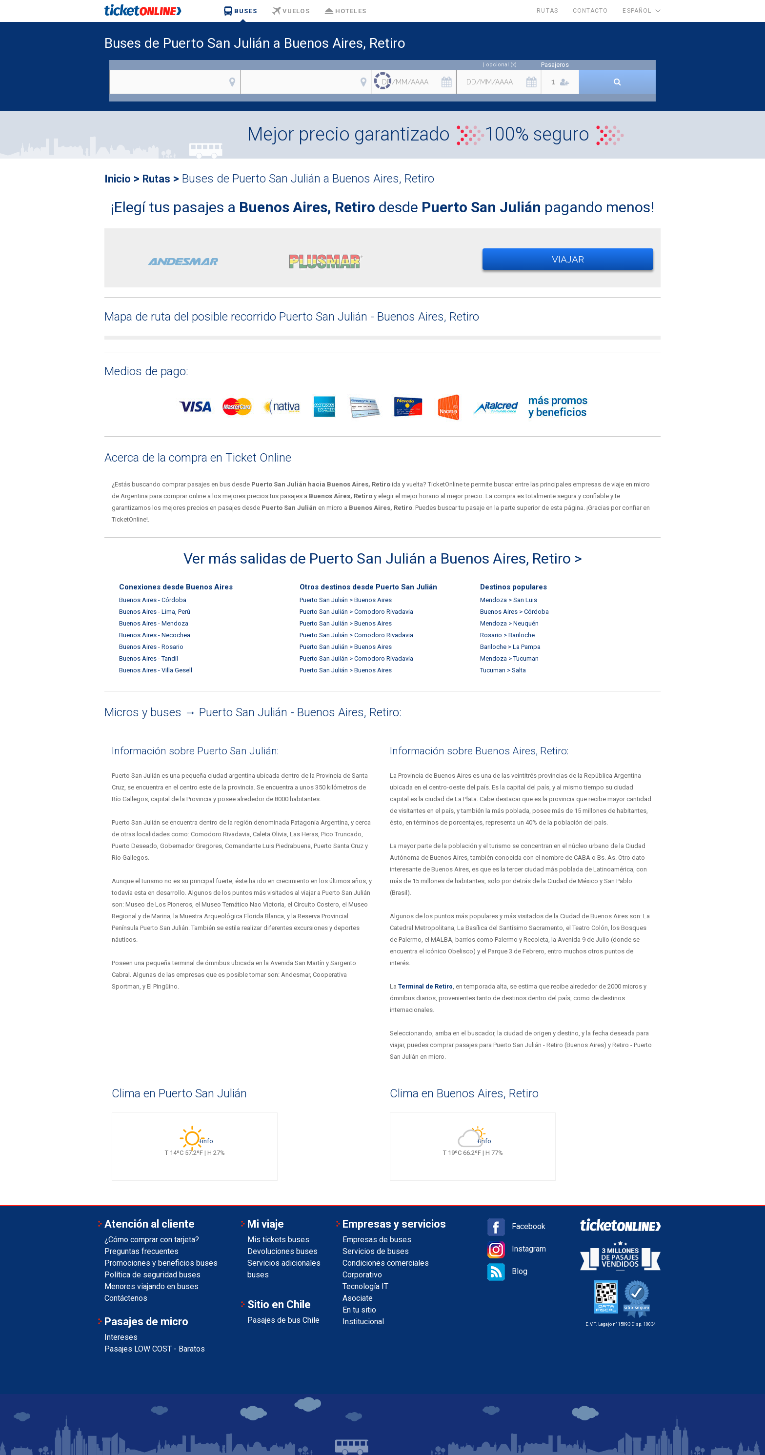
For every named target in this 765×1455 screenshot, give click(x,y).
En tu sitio (359, 1309)
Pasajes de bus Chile (283, 1320)
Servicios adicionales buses (284, 1268)
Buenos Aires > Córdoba (514, 611)
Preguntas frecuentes (141, 1251)
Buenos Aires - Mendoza (153, 623)
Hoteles (345, 11)
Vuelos (291, 11)
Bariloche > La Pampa (510, 646)
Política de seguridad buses (152, 1274)
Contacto (590, 10)
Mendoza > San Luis (508, 600)
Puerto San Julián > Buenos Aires (346, 600)
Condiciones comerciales (385, 1263)
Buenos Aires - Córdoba (152, 600)
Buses (240, 11)
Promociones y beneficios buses (161, 1263)
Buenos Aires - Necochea (154, 635)
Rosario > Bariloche (507, 635)
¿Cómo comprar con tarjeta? (151, 1239)
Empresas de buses (376, 1239)
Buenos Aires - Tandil (148, 658)
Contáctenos (125, 1298)
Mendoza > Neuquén (509, 623)
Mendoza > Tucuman (509, 658)
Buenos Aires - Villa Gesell (155, 670)
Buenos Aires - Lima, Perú (154, 611)
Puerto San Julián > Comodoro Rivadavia (356, 611)
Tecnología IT (365, 1286)
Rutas (547, 10)
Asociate (357, 1298)
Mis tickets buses (278, 1239)
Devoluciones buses (282, 1251)
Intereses (121, 1337)
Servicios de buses (375, 1251)
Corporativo (362, 1274)
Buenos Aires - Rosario (151, 646)
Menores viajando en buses (151, 1286)
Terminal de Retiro (426, 986)
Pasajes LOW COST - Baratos (154, 1349)
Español (637, 10)
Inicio (118, 178)
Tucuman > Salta (503, 670)
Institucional (363, 1321)
